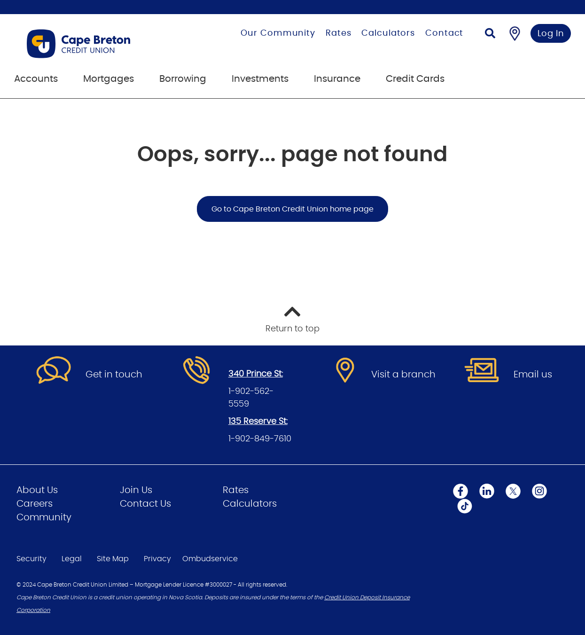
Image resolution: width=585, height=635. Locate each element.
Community (43, 517)
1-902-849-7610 (259, 439)
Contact (444, 33)
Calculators (388, 33)
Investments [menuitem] (260, 79)
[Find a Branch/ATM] (515, 33)
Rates (338, 33)
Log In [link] (551, 34)
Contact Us (145, 504)
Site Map (113, 559)
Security (31, 559)
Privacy (157, 559)
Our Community (278, 33)
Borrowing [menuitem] (182, 79)
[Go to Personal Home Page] (101, 43)
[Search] (490, 34)
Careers (34, 504)
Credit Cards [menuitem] (415, 79)
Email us (533, 374)
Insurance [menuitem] (337, 79)
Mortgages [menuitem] (108, 79)
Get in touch (114, 374)
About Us (37, 490)
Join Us (136, 490)
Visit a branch (403, 374)
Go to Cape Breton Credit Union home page (292, 209)
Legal (72, 559)
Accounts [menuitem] (36, 79)
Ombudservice (210, 559)
